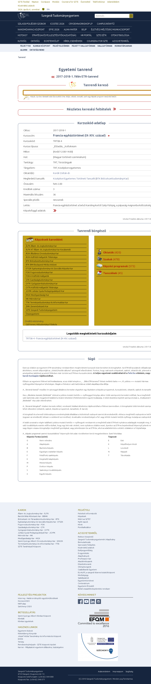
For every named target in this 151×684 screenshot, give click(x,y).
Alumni (23, 50)
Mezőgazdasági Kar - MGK (29, 538)
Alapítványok (83, 556)
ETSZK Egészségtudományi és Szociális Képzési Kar (49, 268)
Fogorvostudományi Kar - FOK (31, 524)
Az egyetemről (87, 533)
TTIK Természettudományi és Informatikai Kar (47, 302)
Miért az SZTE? (84, 519)
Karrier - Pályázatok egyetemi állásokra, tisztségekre (41, 647)
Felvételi (84, 510)
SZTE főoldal (23, 2)
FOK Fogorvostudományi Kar (39, 272)
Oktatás (35, 41)
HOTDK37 (23, 35)
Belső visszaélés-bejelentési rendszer (94, 589)
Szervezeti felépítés (86, 545)
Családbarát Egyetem (87, 570)
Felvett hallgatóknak (83, 46)
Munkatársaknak (123, 46)
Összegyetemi (32, 314)
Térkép (21, 642)
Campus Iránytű (106, 23)
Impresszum (118, 671)
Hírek (80, 524)
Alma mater (70, 29)
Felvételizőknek (61, 46)
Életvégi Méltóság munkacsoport (110, 29)
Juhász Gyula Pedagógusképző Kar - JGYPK (36, 533)
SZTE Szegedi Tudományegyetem (41, 310)
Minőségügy (83, 575)
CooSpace (45, 2)
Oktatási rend (37, 50)
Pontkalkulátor (84, 527)
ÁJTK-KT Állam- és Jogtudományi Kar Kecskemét (48, 249)
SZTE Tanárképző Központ (29, 546)
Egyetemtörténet (86, 581)
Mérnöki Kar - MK (25, 535)
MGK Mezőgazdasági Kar (37, 295)
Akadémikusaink (85, 561)
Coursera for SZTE (70, 2)
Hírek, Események (73, 41)
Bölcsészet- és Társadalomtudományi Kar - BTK (38, 519)
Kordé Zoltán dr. (61, 173)
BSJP (84, 29)
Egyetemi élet (51, 41)
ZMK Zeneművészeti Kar (37, 306)
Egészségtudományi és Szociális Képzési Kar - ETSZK (40, 522)
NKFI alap (22, 604)
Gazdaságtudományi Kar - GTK (31, 527)
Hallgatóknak (105, 46)
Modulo (55, 2)
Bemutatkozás (84, 542)
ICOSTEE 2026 (57, 23)
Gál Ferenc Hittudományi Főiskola (41, 324)
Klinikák (21, 619)
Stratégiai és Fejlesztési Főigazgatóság (54, 35)
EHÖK (20, 639)
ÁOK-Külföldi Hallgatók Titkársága (41, 257)
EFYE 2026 (54, 29)
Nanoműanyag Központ (31, 29)
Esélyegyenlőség (85, 550)
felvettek (25, 46)
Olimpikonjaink (84, 567)
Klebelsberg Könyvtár (27, 633)
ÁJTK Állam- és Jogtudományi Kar (41, 246)
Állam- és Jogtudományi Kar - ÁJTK (33, 513)
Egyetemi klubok (25, 631)
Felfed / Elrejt (114, 109)
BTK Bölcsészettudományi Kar (112, 178)
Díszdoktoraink (84, 564)
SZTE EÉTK (101, 35)
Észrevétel (85, 2)
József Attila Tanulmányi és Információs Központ (39, 636)
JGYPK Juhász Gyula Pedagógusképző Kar (45, 291)
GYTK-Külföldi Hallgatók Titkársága (42, 287)
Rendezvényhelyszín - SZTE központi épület (37, 644)
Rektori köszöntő (85, 537)
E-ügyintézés (83, 553)
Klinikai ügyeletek (25, 621)
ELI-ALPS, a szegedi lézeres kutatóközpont (96, 572)
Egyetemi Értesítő (86, 586)
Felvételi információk (87, 513)
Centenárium (84, 583)
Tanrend (21, 57)
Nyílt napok (83, 522)
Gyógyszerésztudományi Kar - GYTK (33, 530)
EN (48, 9)
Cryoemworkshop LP (80, 23)
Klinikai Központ (41, 46)
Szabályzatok (83, 578)
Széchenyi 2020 (25, 606)
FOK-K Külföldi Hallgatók (37, 276)
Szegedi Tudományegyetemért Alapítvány (96, 539)
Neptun (35, 2)
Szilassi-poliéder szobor (32, 23)
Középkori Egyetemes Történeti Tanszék (74, 178)
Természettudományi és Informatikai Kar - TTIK (38, 544)
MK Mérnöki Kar (33, 299)
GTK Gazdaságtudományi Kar (39, 280)
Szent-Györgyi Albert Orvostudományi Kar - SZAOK (40, 541)
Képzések (82, 516)
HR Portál (86, 35)
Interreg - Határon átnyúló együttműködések (38, 598)
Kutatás (22, 41)
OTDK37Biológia (120, 35)
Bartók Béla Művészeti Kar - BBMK (33, 516)
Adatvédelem (113, 2)
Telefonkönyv (99, 2)
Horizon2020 (23, 601)
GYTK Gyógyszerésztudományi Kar (42, 283)
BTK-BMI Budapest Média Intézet (41, 265)
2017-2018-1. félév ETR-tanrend (77, 76)
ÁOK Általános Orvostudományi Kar (42, 253)
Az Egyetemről (120, 41)
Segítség (129, 671)
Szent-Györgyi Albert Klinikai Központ (34, 616)
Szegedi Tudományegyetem (60, 15)
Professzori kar (84, 559)
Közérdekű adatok (26, 6)
